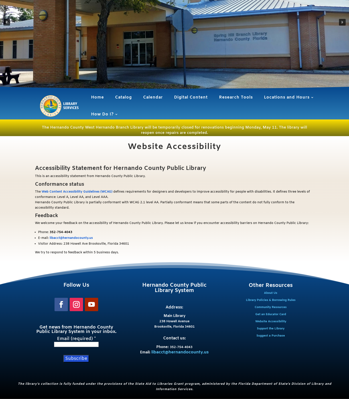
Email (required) (76, 339)
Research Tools (236, 97)
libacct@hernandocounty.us (71, 238)
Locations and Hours (287, 97)
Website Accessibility (270, 321)
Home (97, 97)
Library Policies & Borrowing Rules (271, 300)
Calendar (153, 97)
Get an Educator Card (270, 314)
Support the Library (270, 328)
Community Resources (271, 307)
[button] (6, 22)
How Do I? (102, 114)
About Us (270, 293)
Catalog (123, 97)
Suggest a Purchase (270, 336)
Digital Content (191, 97)
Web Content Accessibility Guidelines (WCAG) (77, 192)
